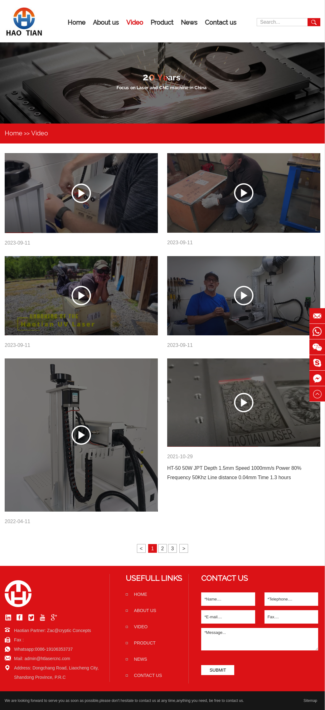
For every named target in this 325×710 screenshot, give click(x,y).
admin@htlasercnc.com (47, 658)
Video (134, 22)
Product (162, 22)
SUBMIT (218, 670)
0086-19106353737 (54, 649)
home (140, 594)
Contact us (220, 22)
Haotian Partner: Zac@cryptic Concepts (52, 630)
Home (76, 22)
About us (106, 22)
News (189, 22)
